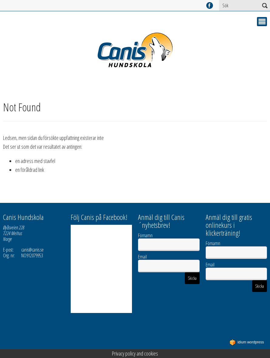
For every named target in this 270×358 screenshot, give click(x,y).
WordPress (246, 342)
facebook (209, 5)
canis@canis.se (32, 249)
